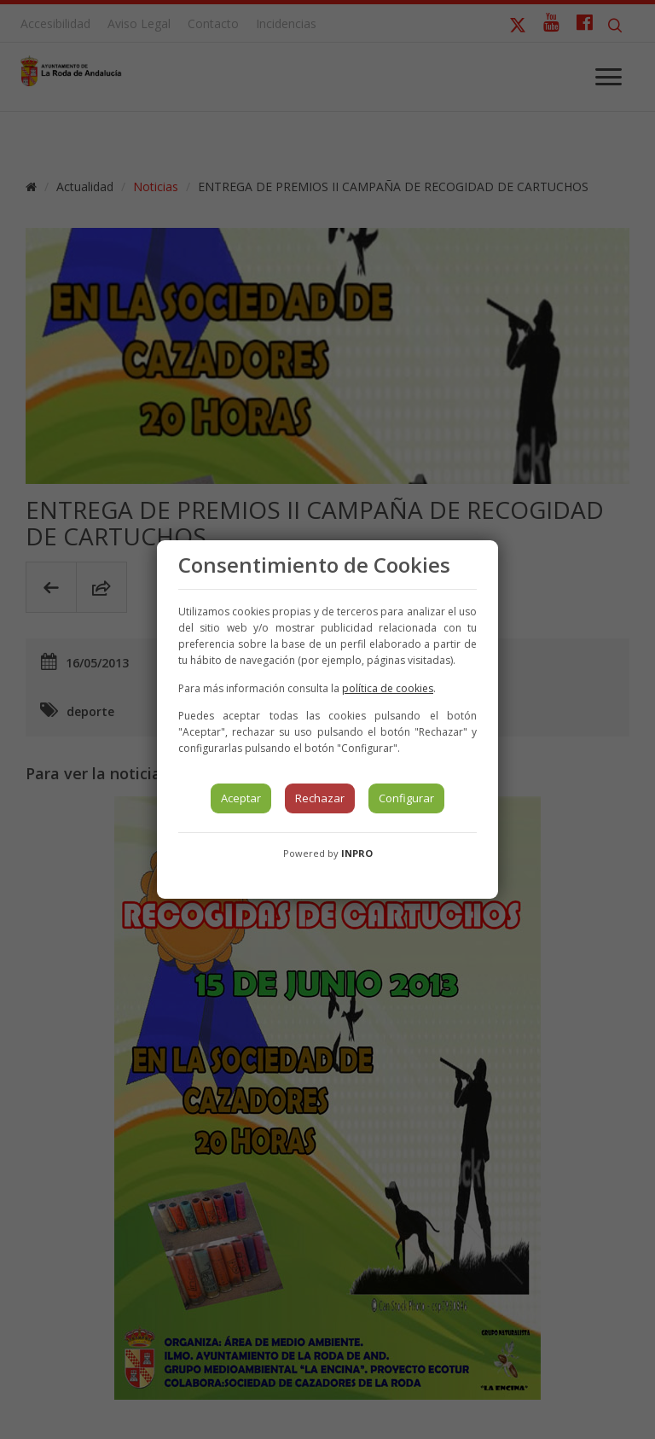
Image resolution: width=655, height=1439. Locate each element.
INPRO (357, 853)
